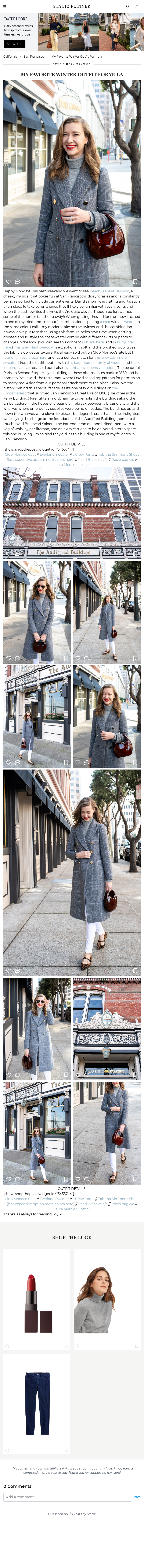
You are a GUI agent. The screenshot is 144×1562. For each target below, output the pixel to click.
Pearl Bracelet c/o (93, 460)
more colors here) (59, 460)
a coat (105, 322)
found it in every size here (24, 358)
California (10, 56)
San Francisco (34, 56)
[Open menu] (4, 6)
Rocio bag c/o (122, 460)
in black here (93, 342)
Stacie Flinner (72, 6)
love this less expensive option (89, 368)
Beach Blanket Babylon (109, 291)
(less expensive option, (26, 460)
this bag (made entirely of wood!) (94, 363)
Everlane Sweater (54, 454)
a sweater (128, 322)
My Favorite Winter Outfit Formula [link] (76, 56)
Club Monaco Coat (21, 454)
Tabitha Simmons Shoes (118, 454)
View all (14, 44)
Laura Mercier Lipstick (71, 465)
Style (57, 64)
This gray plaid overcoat (34, 347)
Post (137, 1497)
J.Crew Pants (83, 454)
